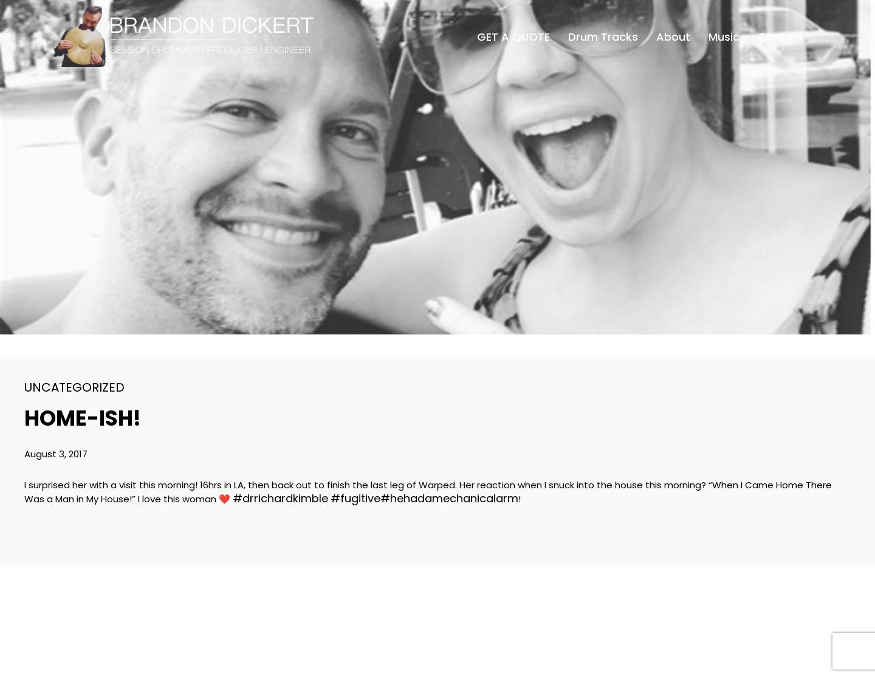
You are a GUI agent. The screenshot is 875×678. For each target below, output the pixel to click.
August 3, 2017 (56, 454)
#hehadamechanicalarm (449, 498)
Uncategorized (74, 387)
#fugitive (355, 498)
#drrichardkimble (280, 498)
